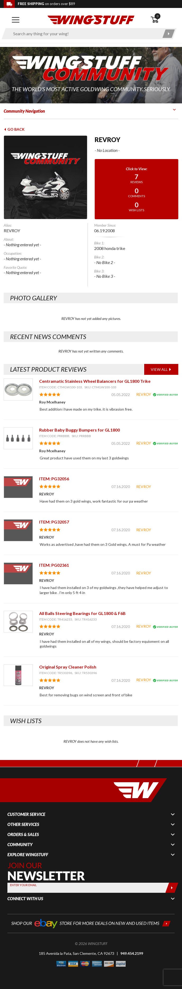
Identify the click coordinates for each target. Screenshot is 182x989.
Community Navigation (24, 110)
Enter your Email (23, 885)
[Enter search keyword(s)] (84, 33)
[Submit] (171, 888)
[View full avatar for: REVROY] (45, 177)
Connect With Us (25, 898)
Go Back (14, 129)
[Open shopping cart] (164, 20)
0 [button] (157, 16)
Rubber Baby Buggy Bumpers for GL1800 (79, 429)
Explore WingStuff (27, 854)
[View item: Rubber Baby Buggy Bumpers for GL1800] (18, 438)
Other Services (23, 824)
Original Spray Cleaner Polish (67, 666)
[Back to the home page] (91, 19)
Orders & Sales (23, 834)
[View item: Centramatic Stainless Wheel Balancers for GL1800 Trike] (18, 390)
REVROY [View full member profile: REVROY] (143, 394)
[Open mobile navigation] (16, 20)
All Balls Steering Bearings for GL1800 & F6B (82, 613)
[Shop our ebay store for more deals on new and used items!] (91, 923)
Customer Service (26, 814)
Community (20, 844)
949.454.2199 (131, 953)
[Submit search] (168, 33)
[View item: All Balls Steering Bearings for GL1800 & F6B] (18, 622)
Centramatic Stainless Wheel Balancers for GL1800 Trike (95, 381)
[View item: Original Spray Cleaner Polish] (18, 675)
